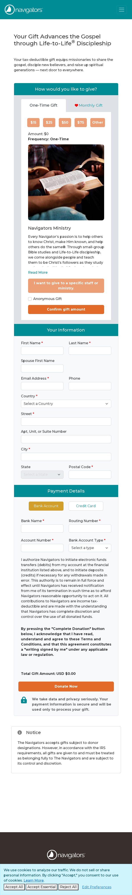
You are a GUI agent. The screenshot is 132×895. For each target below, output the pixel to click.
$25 (49, 122)
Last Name (80, 343)
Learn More (34, 880)
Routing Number (84, 521)
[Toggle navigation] (121, 9)
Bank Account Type (87, 540)
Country (29, 396)
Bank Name (32, 521)
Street (27, 414)
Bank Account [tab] (46, 506)
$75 (80, 122)
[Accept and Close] (14, 887)
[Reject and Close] (68, 887)
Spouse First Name (37, 361)
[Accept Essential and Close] (41, 887)
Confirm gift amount (66, 309)
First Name (32, 343)
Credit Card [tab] (86, 506)
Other (97, 122)
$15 (33, 122)
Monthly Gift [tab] (89, 105)
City (25, 449)
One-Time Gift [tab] (43, 105)
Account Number (37, 540)
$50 (65, 122)
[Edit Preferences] (96, 887)
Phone (74, 378)
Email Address (35, 378)
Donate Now (66, 686)
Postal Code (81, 467)
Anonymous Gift (47, 299)
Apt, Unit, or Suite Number (44, 431)
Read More (38, 272)
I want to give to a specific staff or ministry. (66, 285)
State (25, 467)
